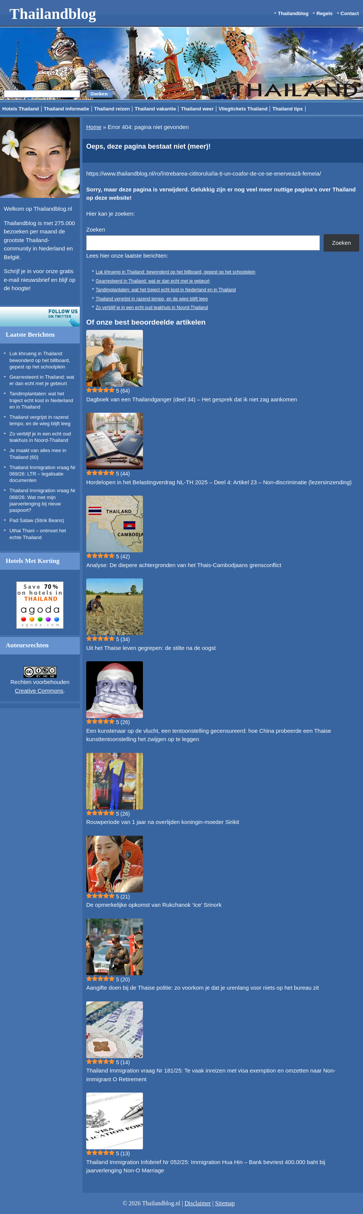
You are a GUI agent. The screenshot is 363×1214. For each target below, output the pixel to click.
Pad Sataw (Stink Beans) (36, 520)
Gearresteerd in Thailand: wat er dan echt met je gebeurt (152, 281)
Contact (350, 13)
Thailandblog (52, 13)
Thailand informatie (66, 109)
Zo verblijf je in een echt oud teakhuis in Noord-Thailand (152, 307)
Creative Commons (39, 690)
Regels (324, 13)
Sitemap (225, 1203)
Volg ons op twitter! (40, 316)
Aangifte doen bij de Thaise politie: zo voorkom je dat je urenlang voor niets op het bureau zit (202, 987)
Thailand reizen (112, 109)
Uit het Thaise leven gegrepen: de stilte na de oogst (151, 648)
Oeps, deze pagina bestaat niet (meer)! (148, 146)
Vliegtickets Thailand (243, 109)
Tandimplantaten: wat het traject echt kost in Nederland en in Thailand (41, 400)
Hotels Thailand (20, 109)
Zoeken (95, 229)
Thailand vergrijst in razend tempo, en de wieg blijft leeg (152, 299)
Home (93, 127)
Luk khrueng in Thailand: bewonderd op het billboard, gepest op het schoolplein (39, 360)
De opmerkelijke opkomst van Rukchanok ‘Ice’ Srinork (154, 905)
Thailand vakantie (155, 109)
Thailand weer (197, 109)
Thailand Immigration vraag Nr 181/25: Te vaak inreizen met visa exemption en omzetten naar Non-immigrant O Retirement (210, 1074)
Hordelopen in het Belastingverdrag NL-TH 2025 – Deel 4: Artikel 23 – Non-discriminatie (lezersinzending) (219, 482)
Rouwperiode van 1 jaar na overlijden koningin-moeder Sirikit (162, 822)
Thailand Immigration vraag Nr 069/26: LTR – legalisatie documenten (42, 474)
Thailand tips (287, 109)
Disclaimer (198, 1203)
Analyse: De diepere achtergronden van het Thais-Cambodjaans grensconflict (183, 565)
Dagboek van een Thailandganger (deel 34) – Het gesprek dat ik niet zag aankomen (191, 399)
